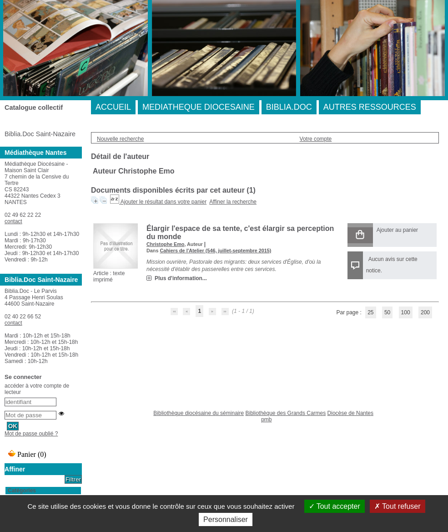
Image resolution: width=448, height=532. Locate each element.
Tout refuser (397, 506)
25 (370, 312)
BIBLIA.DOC (289, 107)
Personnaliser (225, 519)
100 (405, 312)
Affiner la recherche (233, 202)
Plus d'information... (181, 278)
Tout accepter (334, 506)
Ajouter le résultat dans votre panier (163, 202)
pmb (266, 419)
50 (387, 312)
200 (425, 312)
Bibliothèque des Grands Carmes (285, 413)
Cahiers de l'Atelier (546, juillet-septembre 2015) (215, 250)
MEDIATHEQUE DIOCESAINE (198, 107)
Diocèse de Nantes (350, 413)
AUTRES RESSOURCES (369, 107)
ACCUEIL (113, 107)
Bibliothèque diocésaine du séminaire (198, 413)
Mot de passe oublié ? (31, 433)
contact (13, 221)
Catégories (22, 490)
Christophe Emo (165, 244)
